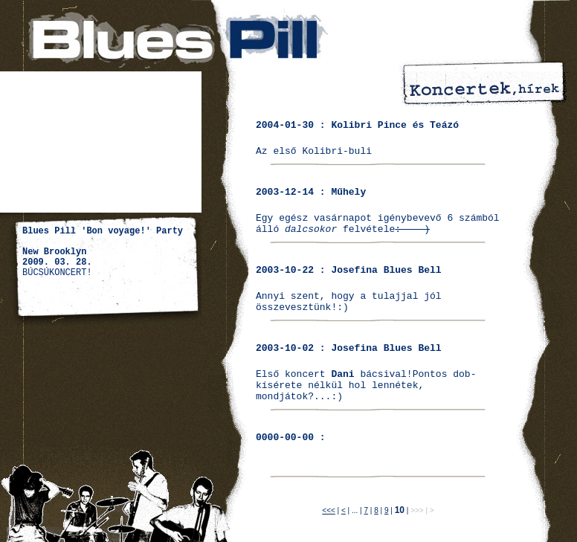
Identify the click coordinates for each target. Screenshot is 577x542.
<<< (328, 510)
